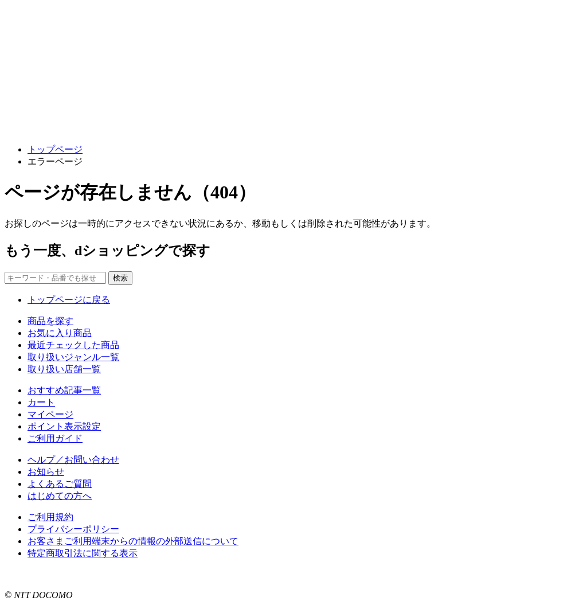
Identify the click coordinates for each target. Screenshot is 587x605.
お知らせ (46, 472)
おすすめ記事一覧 (64, 390)
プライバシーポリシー (73, 529)
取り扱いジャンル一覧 (73, 357)
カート (41, 402)
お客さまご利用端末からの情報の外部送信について (133, 541)
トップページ (55, 149)
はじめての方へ (60, 496)
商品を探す (50, 321)
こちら (147, 574)
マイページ (50, 414)
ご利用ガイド (55, 438)
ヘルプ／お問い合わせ (73, 460)
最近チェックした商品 (73, 345)
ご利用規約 (50, 517)
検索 (120, 278)
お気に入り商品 (60, 333)
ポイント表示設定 (64, 426)
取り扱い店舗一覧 (64, 369)
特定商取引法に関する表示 (83, 553)
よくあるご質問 (60, 484)
